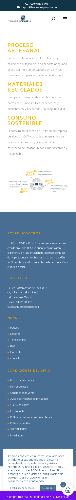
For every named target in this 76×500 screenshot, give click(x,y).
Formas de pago (19, 387)
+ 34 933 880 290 (23, 297)
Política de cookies (20, 423)
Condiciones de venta (22, 393)
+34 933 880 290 (38, 4)
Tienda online (18, 340)
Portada (14, 328)
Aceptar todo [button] (47, 488)
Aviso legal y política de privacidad (29, 399)
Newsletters (16, 435)
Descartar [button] (62, 497)
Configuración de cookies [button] (22, 488)
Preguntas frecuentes (22, 380)
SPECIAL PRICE (18, 429)
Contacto (15, 358)
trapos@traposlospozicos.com (24, 307)
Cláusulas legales (19, 405)
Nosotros (15, 334)
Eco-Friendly (17, 411)
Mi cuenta (15, 352)
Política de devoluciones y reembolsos (31, 417)
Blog (12, 346)
